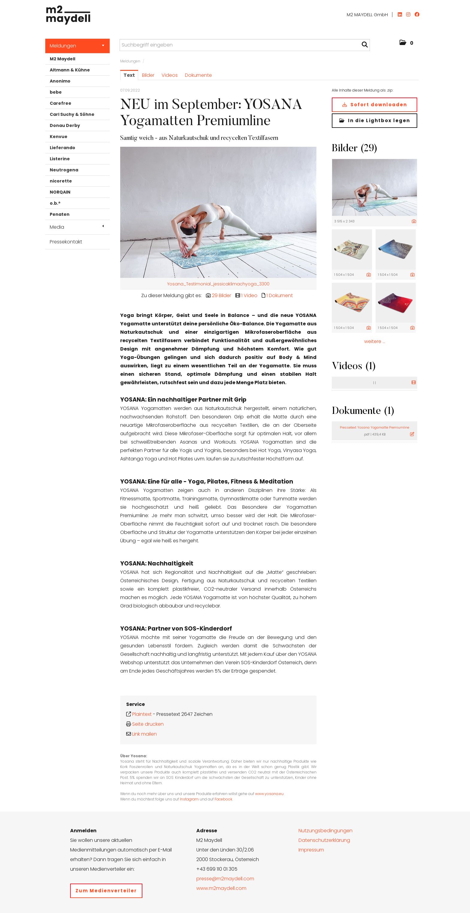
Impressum (311, 849)
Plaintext (142, 714)
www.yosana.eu (269, 793)
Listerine (60, 159)
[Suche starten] (364, 44)
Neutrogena (64, 170)
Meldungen (77, 45)
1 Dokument (279, 295)
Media (77, 227)
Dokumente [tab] (198, 75)
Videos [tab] (170, 75)
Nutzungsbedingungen (325, 830)
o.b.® (55, 203)
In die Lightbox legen (374, 120)
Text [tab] (129, 75)
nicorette (61, 181)
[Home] (66, 13)
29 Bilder (221, 295)
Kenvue (58, 137)
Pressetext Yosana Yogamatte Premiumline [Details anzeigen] (374, 427)
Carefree (60, 103)
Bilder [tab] (148, 75)
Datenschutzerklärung (324, 840)
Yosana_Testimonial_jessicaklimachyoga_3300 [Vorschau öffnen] (218, 284)
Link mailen (144, 734)
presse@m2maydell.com (225, 878)
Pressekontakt (66, 241)
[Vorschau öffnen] (218, 212)
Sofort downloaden (374, 104)
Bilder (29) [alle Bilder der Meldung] (354, 149)
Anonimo (60, 81)
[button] (406, 43)
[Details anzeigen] (414, 221)
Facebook (223, 799)
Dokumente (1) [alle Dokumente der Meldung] (363, 411)
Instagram (189, 799)
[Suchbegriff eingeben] (245, 45)
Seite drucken (148, 724)
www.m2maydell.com (221, 888)
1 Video (249, 295)
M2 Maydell (62, 59)
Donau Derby (65, 125)
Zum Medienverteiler (106, 890)
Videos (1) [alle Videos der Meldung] (354, 367)
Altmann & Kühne (70, 70)
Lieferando (62, 148)
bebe (56, 92)
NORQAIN (60, 192)
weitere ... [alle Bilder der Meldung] (374, 341)
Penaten (60, 214)
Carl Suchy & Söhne (72, 114)
